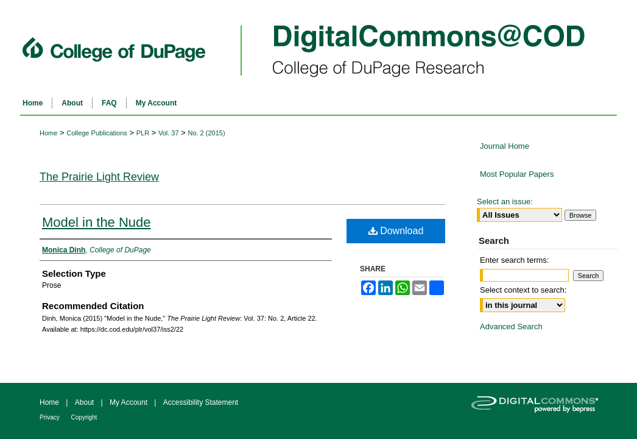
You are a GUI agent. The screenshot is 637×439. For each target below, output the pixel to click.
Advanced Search (511, 326)
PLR (142, 133)
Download (396, 231)
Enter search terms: (514, 260)
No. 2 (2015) (206, 133)
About (85, 402)
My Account (129, 402)
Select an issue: (505, 201)
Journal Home (504, 146)
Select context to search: (523, 289)
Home (48, 133)
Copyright (84, 417)
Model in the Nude (96, 222)
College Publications (96, 133)
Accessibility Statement (200, 402)
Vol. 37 (168, 133)
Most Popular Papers (517, 174)
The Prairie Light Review (99, 177)
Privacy (51, 417)
